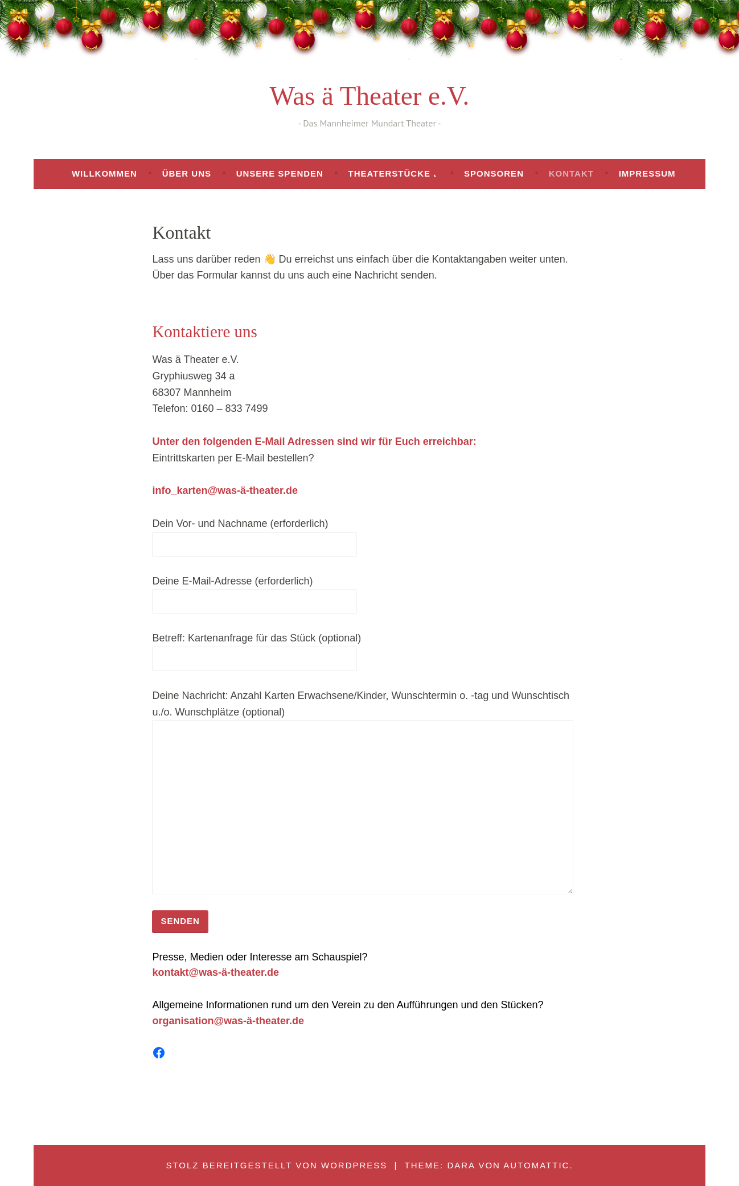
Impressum (647, 173)
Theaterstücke (389, 173)
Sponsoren (494, 173)
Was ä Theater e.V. (370, 96)
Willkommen (104, 173)
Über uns (186, 173)
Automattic (536, 1165)
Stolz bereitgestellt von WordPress (276, 1165)
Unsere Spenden (279, 173)
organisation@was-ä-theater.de (228, 1020)
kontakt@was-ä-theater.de (215, 972)
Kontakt (571, 173)
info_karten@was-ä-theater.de (225, 490)
